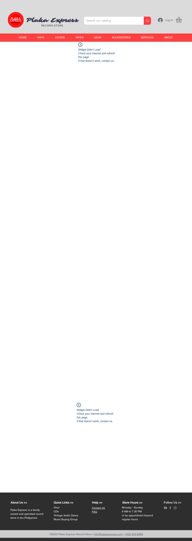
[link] (182, 20)
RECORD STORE (52, 25)
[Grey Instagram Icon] (175, 508)
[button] (41, 37)
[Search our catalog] (111, 21)
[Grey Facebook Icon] (170, 508)
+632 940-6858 (134, 534)
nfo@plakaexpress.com (109, 534)
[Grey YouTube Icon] (165, 508)
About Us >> (18, 502)
